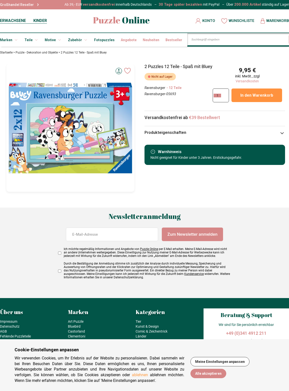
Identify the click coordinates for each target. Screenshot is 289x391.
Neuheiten (151, 40)
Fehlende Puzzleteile (15, 336)
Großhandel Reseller (19, 5)
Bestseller (173, 40)
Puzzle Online (149, 249)
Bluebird (74, 326)
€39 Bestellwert (204, 117)
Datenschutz (10, 326)
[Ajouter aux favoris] (127, 71)
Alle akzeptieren (208, 373)
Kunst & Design (147, 326)
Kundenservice (194, 274)
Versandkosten (247, 81)
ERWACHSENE (13, 20)
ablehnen (140, 375)
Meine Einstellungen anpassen (220, 362)
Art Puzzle (75, 321)
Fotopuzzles (104, 40)
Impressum (8, 321)
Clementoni (76, 336)
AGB (3, 331)
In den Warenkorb (256, 95)
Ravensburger (154, 88)
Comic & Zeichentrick (151, 331)
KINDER (40, 20)
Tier (138, 321)
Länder (141, 336)
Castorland (76, 331)
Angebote (129, 40)
